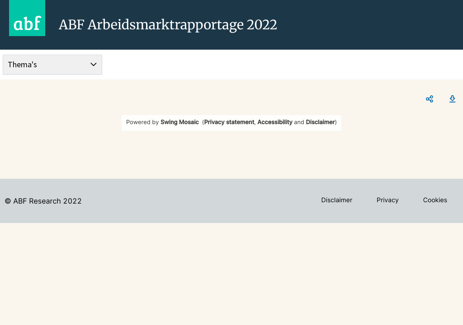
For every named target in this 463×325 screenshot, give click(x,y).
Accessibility (274, 122)
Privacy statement (229, 122)
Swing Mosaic (180, 122)
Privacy (388, 200)
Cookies (435, 200)
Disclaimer (320, 122)
